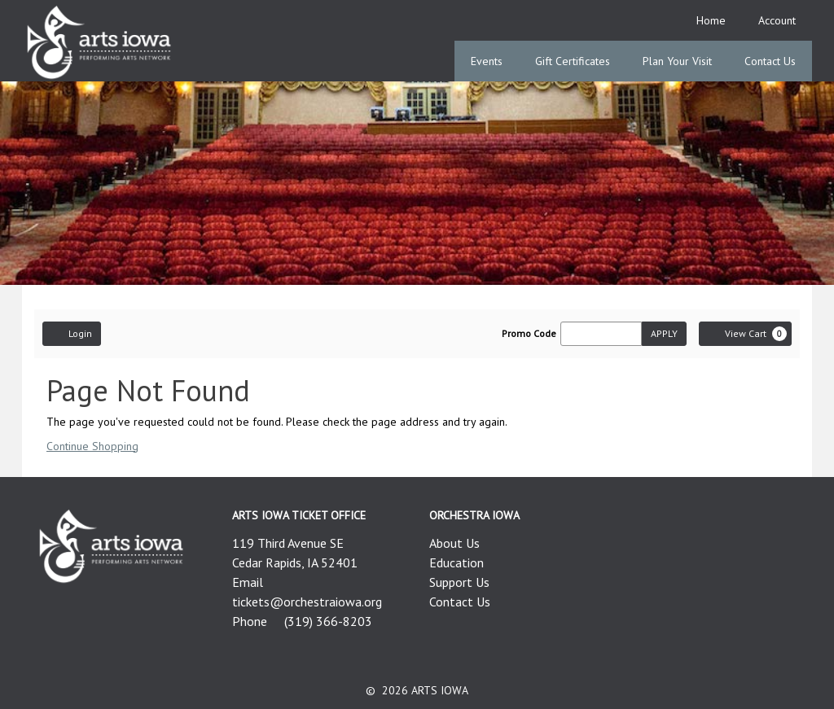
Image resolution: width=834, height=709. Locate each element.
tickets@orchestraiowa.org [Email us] (307, 601)
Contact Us (770, 61)
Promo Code (529, 334)
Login (71, 332)
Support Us (459, 582)
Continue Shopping (92, 446)
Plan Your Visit (677, 61)
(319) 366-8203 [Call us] (328, 621)
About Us (454, 543)
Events (487, 61)
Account (777, 20)
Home (711, 20)
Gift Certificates (572, 61)
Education (456, 562)
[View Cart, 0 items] (745, 334)
